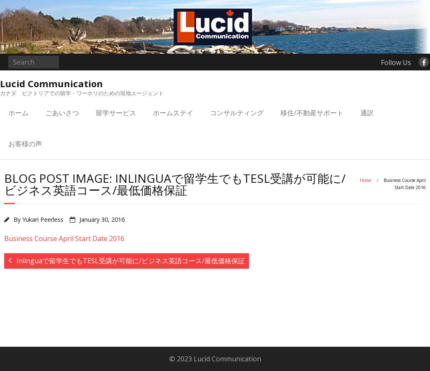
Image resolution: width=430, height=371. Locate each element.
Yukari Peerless (42, 219)
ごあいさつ (62, 112)
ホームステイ (173, 112)
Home (365, 180)
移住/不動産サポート (312, 112)
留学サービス (116, 112)
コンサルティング (237, 112)
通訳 (367, 112)
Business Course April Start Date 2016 (64, 238)
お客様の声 (25, 143)
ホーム (18, 112)
